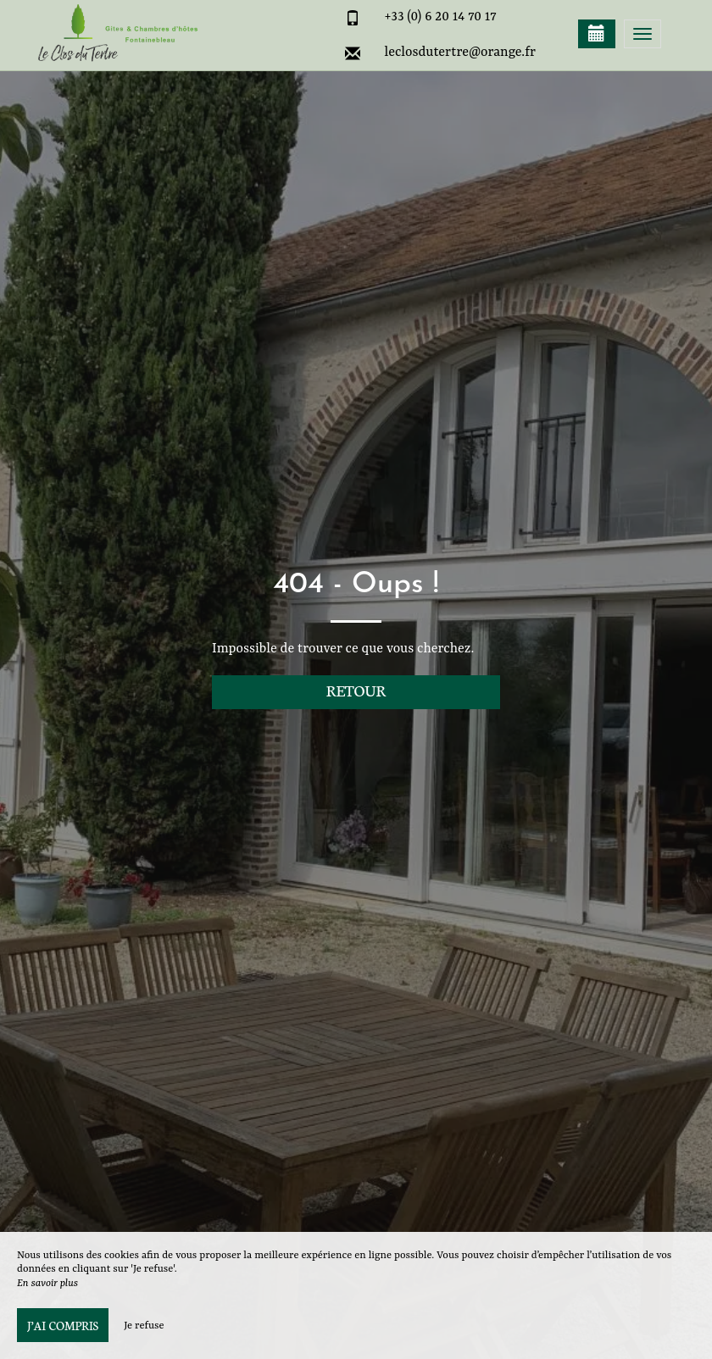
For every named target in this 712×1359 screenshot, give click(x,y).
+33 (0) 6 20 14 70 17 (441, 17)
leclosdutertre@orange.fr (460, 52)
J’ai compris (62, 1325)
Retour (356, 690)
